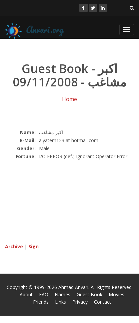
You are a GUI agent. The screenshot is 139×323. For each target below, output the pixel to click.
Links (60, 302)
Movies (116, 294)
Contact (102, 302)
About (26, 294)
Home (69, 99)
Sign (33, 246)
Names (62, 294)
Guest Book (89, 294)
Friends (41, 302)
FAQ (43, 294)
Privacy (80, 302)
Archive (14, 246)
